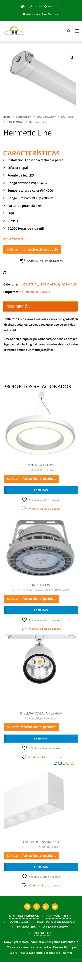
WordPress (17, 952)
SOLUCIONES (26, 927)
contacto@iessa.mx (44, 6)
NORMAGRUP (46, 116)
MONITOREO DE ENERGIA (56, 921)
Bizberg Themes (61, 952)
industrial (26, 292)
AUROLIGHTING (23, 590)
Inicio (6, 116)
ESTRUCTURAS (31, 847)
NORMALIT (68, 116)
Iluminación (23, 116)
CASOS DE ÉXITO (55, 927)
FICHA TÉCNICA (13, 239)
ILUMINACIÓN (19, 921)
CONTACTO (42, 933)
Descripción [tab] (18, 306)
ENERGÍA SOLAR (58, 916)
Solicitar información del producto (32, 249)
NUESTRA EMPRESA (24, 916)
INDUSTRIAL (15, 122)
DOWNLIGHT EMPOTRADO (52, 590)
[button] (72, 57)
